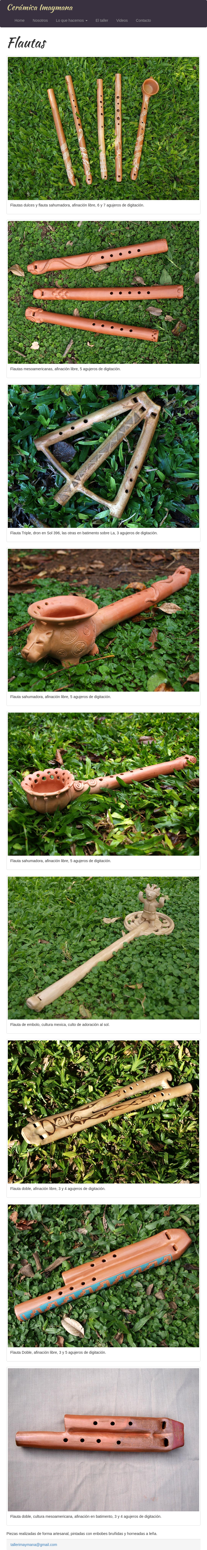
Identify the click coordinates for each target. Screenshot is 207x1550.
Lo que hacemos (71, 20)
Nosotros (40, 20)
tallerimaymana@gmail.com (34, 1544)
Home (20, 20)
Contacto (143, 20)
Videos (122, 20)
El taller (102, 20)
